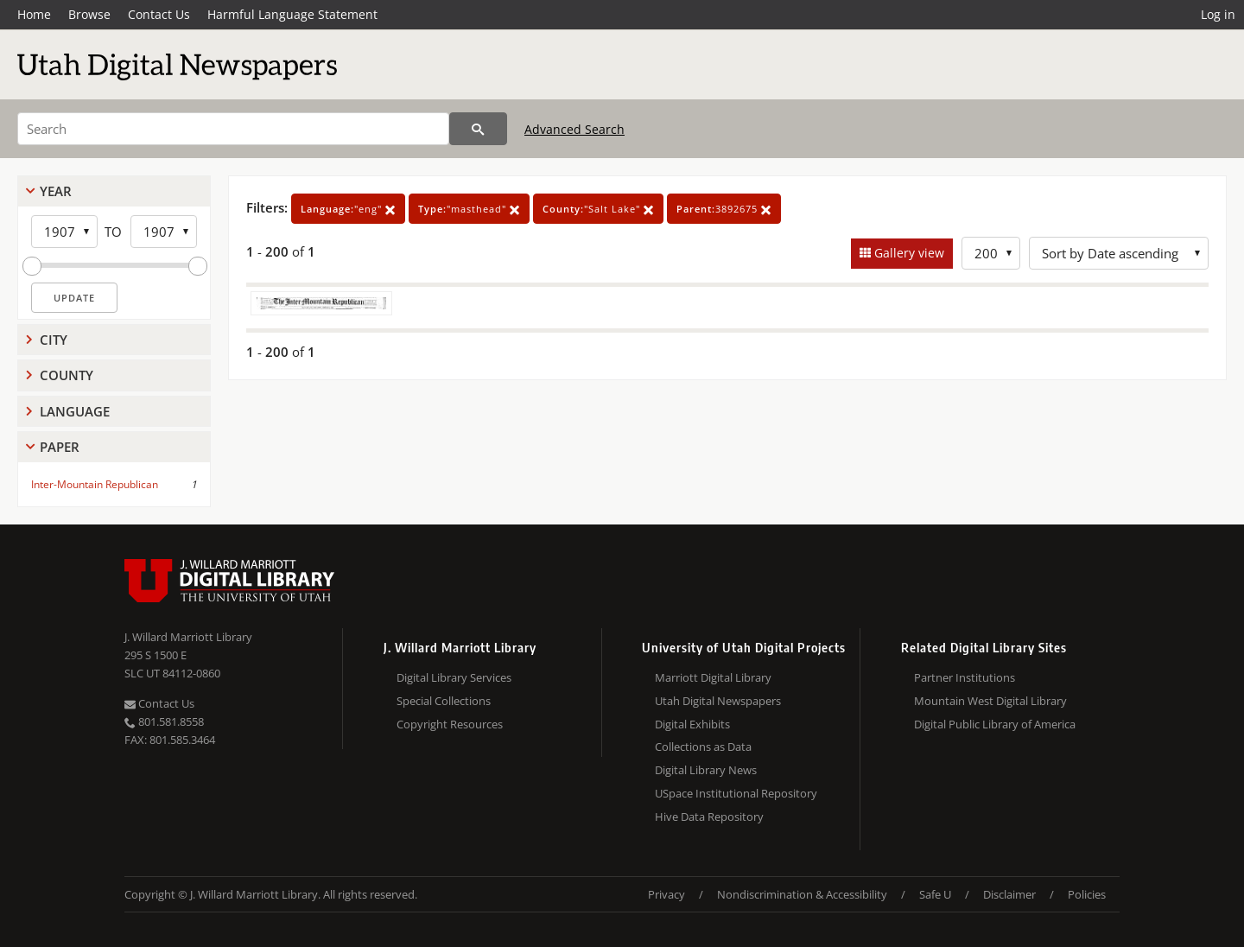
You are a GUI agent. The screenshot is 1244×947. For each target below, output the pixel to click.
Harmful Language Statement (292, 14)
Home (34, 14)
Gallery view (907, 253)
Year (56, 191)
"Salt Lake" (598, 208)
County (66, 375)
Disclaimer (1009, 894)
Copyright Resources (450, 724)
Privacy (666, 894)
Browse (89, 14)
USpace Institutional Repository (736, 793)
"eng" (348, 208)
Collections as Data (703, 746)
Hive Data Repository (709, 816)
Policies (1087, 894)
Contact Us (159, 14)
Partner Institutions (964, 677)
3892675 (723, 208)
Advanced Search (574, 129)
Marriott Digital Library (713, 677)
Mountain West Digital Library (990, 701)
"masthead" (469, 208)
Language (75, 411)
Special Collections (444, 701)
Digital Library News (706, 770)
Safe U (935, 894)
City (53, 339)
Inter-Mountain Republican (94, 484)
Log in (1218, 14)
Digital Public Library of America (995, 724)
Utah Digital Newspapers (718, 701)
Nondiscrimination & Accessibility (802, 894)
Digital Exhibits (692, 724)
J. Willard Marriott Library (188, 637)
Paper (59, 446)
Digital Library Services (454, 677)
